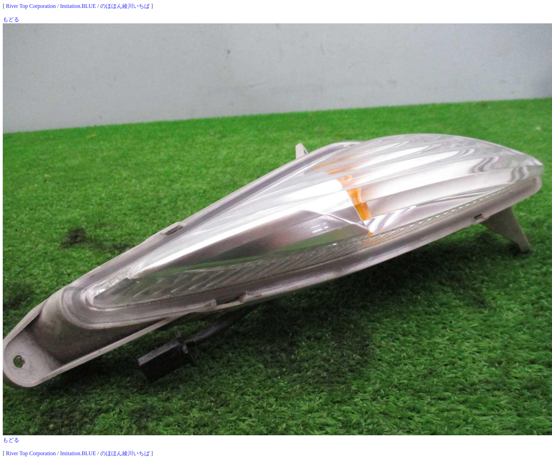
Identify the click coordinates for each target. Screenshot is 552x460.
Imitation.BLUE (78, 6)
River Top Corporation (31, 6)
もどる (11, 19)
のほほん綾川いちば (125, 6)
